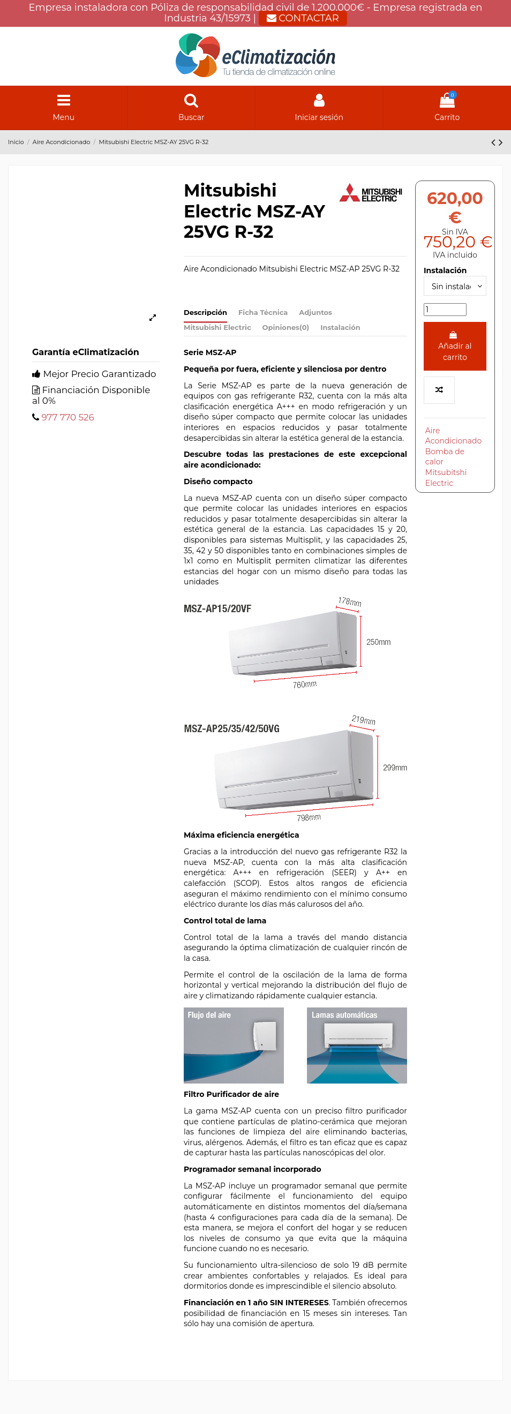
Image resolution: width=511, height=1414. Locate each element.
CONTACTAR (303, 18)
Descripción (205, 312)
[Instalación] (455, 286)
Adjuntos (315, 312)
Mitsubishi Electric (217, 327)
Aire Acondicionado (453, 436)
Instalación (340, 327)
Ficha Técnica (263, 312)
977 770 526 (67, 417)
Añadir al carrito (454, 346)
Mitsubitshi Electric (446, 478)
